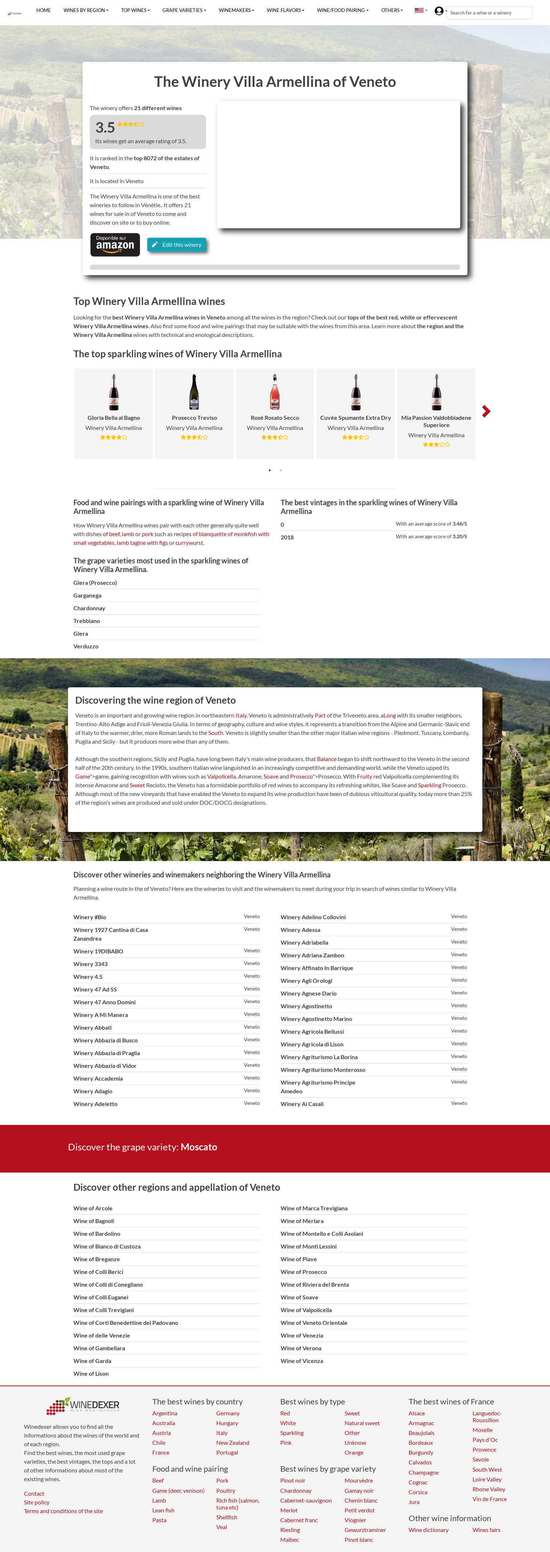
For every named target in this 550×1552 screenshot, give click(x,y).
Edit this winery (176, 244)
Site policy (36, 1502)
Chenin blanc (361, 1500)
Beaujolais (421, 1432)
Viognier (355, 1519)
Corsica (418, 1491)
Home (43, 10)
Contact (34, 1493)
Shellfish (226, 1516)
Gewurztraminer (365, 1529)
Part (320, 715)
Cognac (418, 1482)
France (160, 1452)
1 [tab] (269, 470)
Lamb (159, 1500)
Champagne (424, 1472)
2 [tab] (280, 470)
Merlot (289, 1510)
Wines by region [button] (84, 10)
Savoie (481, 1459)
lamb (128, 533)
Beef (158, 1480)
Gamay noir (359, 1490)
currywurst (189, 542)
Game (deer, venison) (178, 1490)
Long (390, 715)
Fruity (364, 776)
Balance (327, 758)
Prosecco (301, 776)
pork (147, 533)
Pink (286, 1442)
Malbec (289, 1539)
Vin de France (490, 1498)
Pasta (159, 1519)
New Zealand (232, 1442)
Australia (163, 1422)
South (215, 732)
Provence (484, 1449)
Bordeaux (421, 1442)
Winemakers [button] (235, 10)
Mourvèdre (359, 1480)
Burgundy (421, 1452)
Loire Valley (487, 1479)
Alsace (417, 1413)
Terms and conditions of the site (63, 1510)
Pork (222, 1480)
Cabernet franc (299, 1519)
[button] (419, 10)
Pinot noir (292, 1480)
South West (487, 1469)
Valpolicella (221, 776)
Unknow (355, 1442)
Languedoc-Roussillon (487, 1416)
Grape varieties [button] (182, 10)
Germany (228, 1413)
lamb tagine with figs (142, 542)
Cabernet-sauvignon (306, 1500)
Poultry (225, 1490)
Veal (221, 1526)
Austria (161, 1432)
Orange (354, 1452)
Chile (158, 1442)
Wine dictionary (429, 1529)
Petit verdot (360, 1510)
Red (285, 1413)
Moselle (483, 1429)
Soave (271, 776)
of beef (111, 533)
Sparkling (429, 784)
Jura (414, 1501)
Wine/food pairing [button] (341, 10)
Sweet (137, 784)
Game (82, 776)
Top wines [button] (133, 10)
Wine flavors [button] (284, 10)
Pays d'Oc (485, 1439)
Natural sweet (362, 1422)
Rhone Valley (489, 1488)
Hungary (227, 1422)
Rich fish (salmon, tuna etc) (238, 1504)
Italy (241, 715)
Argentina (164, 1413)
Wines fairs (487, 1529)
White (288, 1422)
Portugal (227, 1452)
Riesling (290, 1529)
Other (352, 1432)
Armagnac (421, 1422)
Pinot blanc (359, 1539)
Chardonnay (296, 1490)
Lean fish (163, 1510)
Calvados (420, 1462)
